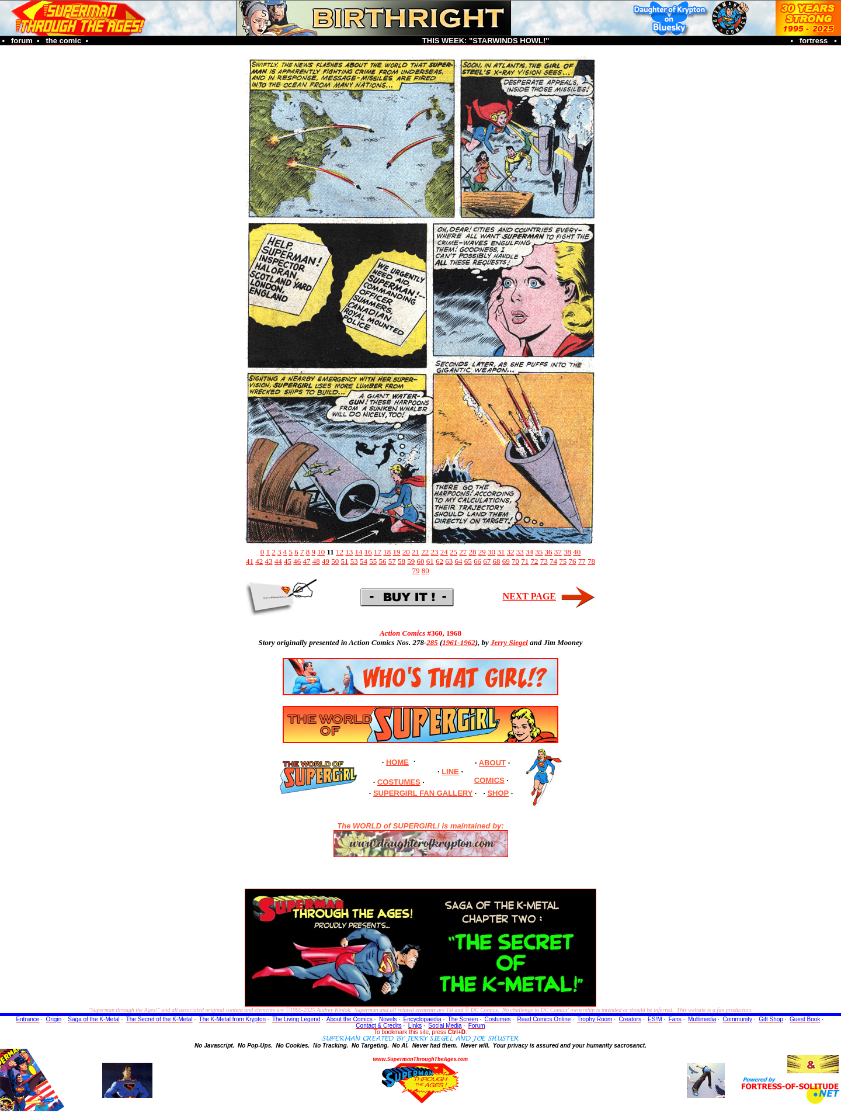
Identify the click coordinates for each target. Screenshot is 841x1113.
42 (259, 561)
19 (397, 551)
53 (354, 561)
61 (430, 561)
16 (368, 551)
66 (477, 561)
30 (491, 551)
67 (487, 561)
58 (401, 561)
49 (325, 561)
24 (444, 551)
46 (297, 561)
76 (572, 561)
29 (482, 551)
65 (468, 561)
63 (449, 561)
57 (392, 561)
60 (421, 561)
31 (501, 551)
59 (411, 561)
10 (321, 551)
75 (563, 561)
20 (406, 551)
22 (425, 551)
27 (463, 551)
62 (439, 561)
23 (435, 551)
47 (307, 561)
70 (515, 561)
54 (363, 561)
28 (473, 551)
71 (525, 561)
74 (553, 561)
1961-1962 (458, 642)
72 (534, 561)
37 (558, 551)
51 (345, 561)
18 (387, 551)
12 (339, 551)
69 (506, 561)
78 (591, 561)
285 (432, 642)
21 (415, 551)
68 (497, 561)
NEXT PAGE (529, 596)
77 (582, 561)
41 (249, 561)
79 (415, 570)
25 (453, 551)
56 (383, 561)
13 (349, 551)
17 (377, 551)
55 (373, 561)
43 (269, 561)
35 (539, 551)
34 (529, 551)
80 (425, 570)
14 (359, 551)
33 (520, 551)
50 (335, 561)
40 (577, 551)
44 (278, 561)
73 (544, 561)
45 (287, 561)
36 (548, 551)
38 (567, 551)
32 (511, 551)
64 (459, 561)
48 (316, 561)
